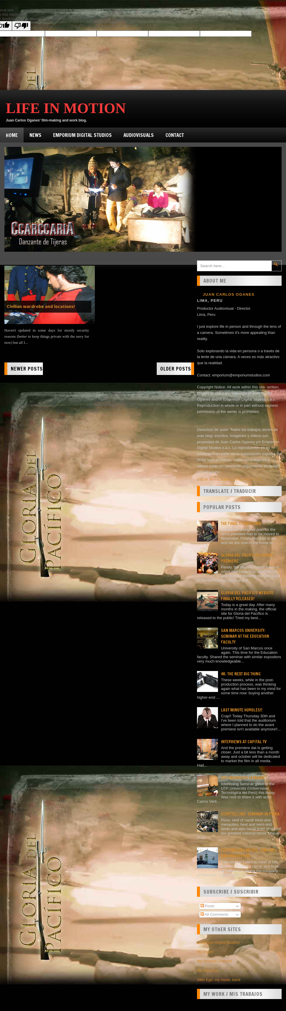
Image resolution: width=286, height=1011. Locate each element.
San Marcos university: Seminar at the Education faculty (245, 636)
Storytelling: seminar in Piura (250, 814)
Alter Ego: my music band (218, 979)
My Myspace (207, 970)
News (35, 135)
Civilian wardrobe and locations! (41, 306)
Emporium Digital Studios (82, 135)
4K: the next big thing (241, 674)
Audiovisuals (138, 135)
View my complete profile (229, 479)
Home (12, 135)
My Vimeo (205, 952)
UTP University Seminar (243, 778)
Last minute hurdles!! (241, 710)
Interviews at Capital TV (243, 742)
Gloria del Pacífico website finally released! (247, 596)
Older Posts (175, 368)
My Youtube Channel (214, 961)
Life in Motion (66, 108)
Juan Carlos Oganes (228, 294)
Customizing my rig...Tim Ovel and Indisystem (248, 853)
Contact (174, 135)
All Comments (214, 914)
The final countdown (241, 523)
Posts (207, 906)
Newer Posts (27, 368)
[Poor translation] (21, 26)
